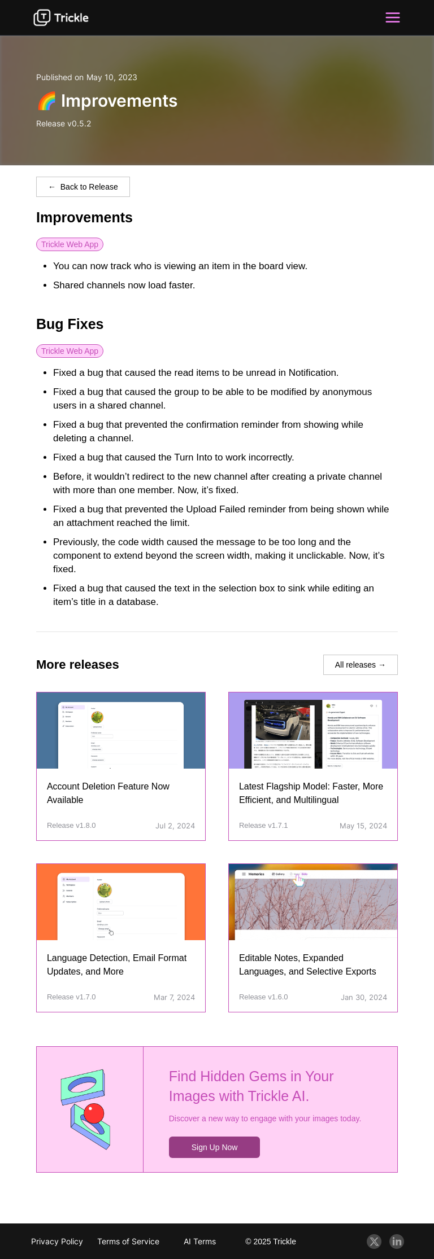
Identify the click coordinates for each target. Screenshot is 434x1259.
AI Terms (200, 1241)
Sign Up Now (215, 1147)
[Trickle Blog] (61, 17)
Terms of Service (128, 1241)
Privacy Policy (57, 1241)
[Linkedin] (396, 1241)
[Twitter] (374, 1241)
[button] (392, 17)
